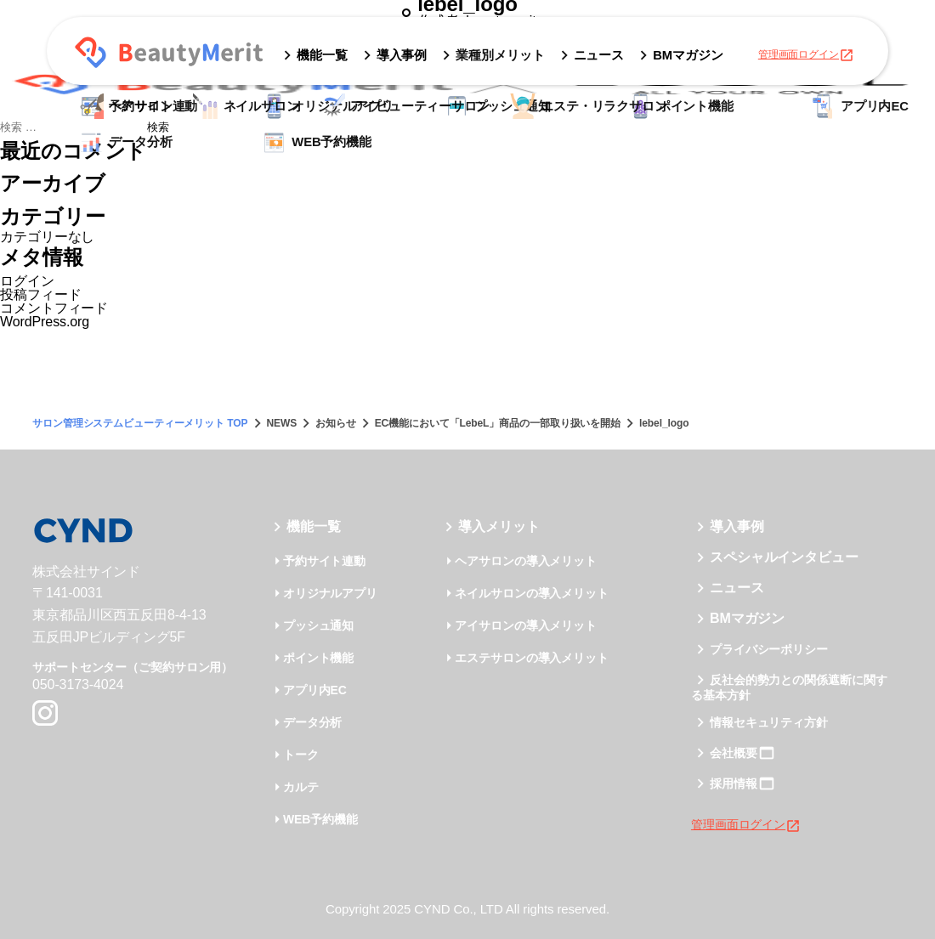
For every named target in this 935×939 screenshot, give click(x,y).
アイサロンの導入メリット (526, 625)
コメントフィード (54, 308)
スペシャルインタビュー (784, 557)
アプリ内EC (315, 690)
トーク (301, 754)
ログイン (27, 281)
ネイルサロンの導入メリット (532, 593)
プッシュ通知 (318, 625)
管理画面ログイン (806, 55)
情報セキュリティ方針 (769, 722)
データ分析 (313, 722)
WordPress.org (44, 321)
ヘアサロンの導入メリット (526, 561)
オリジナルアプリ (330, 593)
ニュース (737, 587)
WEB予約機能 (320, 819)
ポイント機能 (318, 658)
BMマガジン (747, 618)
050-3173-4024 (77, 685)
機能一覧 (313, 526)
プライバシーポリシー (769, 649)
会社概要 (733, 753)
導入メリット (498, 526)
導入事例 (737, 526)
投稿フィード (40, 294)
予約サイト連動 (324, 561)
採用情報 (733, 783)
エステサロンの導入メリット (532, 658)
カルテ (301, 787)
